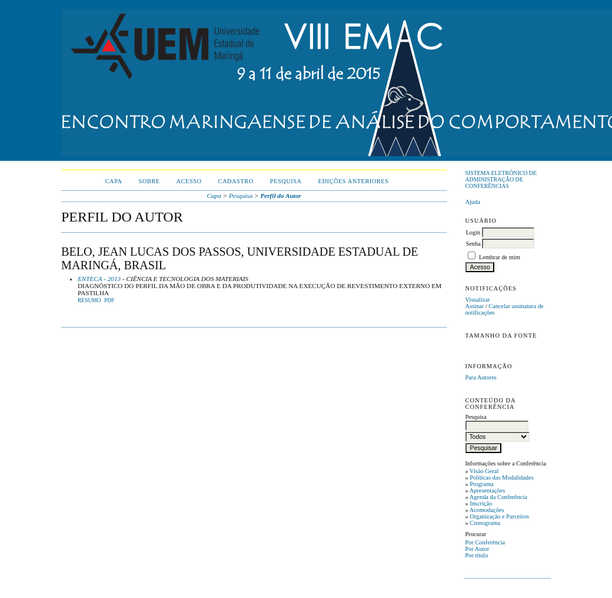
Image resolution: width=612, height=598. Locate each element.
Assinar (474, 306)
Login (472, 232)
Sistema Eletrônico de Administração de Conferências (501, 179)
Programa (481, 484)
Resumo (89, 300)
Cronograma (485, 523)
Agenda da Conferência (498, 497)
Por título (476, 555)
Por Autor (477, 549)
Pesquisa (286, 181)
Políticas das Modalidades (502, 477)
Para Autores (480, 377)
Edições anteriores (353, 181)
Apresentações (487, 490)
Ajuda (472, 202)
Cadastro (236, 181)
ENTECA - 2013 (99, 278)
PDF (109, 300)
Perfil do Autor (280, 195)
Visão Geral (484, 471)
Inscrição (481, 503)
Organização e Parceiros (499, 516)
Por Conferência (485, 542)
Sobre (149, 181)
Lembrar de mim (499, 257)
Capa (113, 181)
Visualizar (477, 299)
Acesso (189, 181)
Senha (472, 243)
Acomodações (487, 510)
